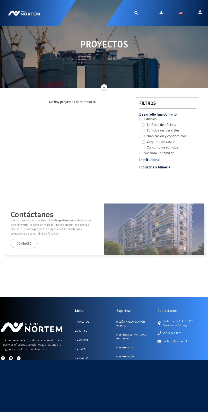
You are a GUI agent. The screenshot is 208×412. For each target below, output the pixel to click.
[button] (145, 13)
